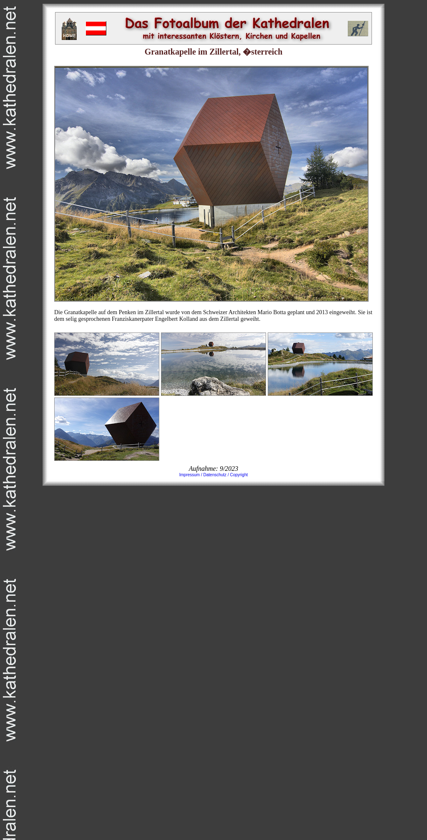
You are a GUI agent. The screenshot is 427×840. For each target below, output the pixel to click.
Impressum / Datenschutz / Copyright (213, 474)
